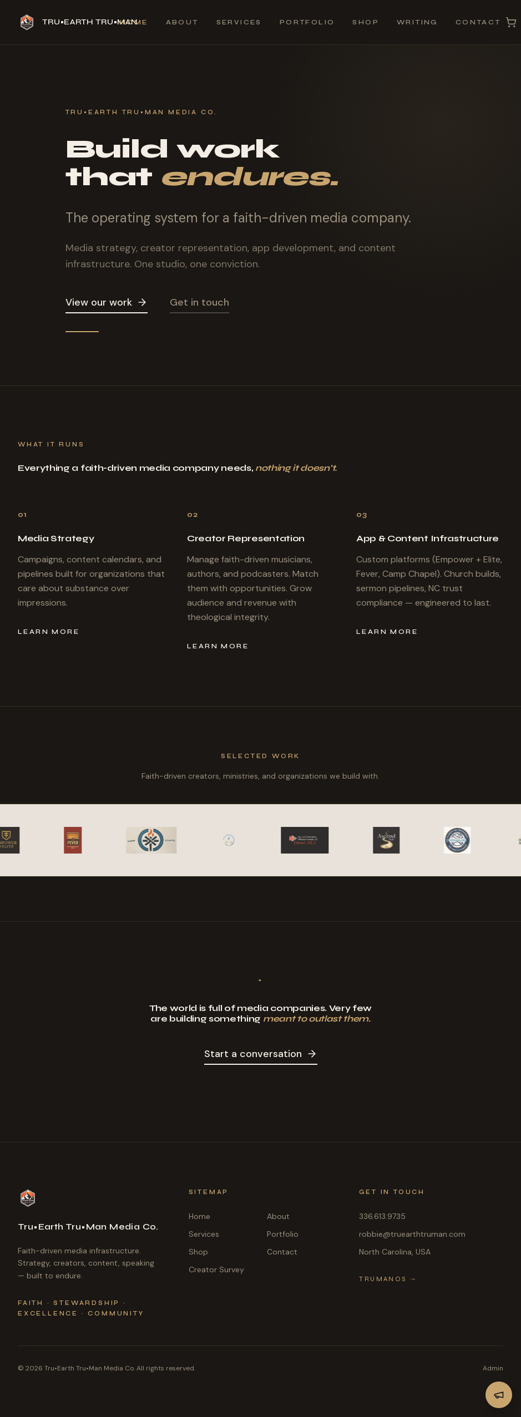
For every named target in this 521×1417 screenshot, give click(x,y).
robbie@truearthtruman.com (412, 1234)
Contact (478, 22)
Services (239, 22)
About (182, 22)
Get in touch (199, 302)
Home (134, 22)
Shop (365, 22)
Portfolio (307, 22)
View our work (106, 302)
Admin (493, 1368)
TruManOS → (388, 1279)
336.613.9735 (382, 1216)
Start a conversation (260, 1053)
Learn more (48, 632)
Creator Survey (216, 1269)
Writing (417, 22)
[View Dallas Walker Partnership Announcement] (498, 1395)
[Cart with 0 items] (511, 22)
